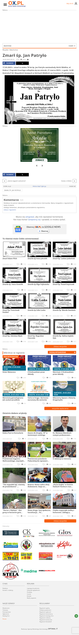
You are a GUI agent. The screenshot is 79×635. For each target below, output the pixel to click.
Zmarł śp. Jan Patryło (12, 190)
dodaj (57, 352)
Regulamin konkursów (46, 620)
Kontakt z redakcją (8, 590)
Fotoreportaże (7, 612)
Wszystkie (38, 46)
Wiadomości (6, 608)
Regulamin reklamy (45, 618)
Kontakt (29, 596)
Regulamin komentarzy (46, 614)
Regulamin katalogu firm (46, 616)
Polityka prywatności (45, 610)
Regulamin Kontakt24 (46, 622)
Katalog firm (6, 616)
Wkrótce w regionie (14, 353)
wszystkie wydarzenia (60, 408)
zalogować (29, 217)
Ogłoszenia (6, 614)
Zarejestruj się (34, 219)
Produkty (29, 592)
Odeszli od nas (14, 50)
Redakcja (5, 588)
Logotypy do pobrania (33, 588)
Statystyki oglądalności (33, 590)
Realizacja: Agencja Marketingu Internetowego (39, 629)
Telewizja (5, 610)
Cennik (29, 594)
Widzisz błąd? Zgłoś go (39, 186)
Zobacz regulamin (10, 210)
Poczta (4, 619)
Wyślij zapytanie (31, 598)
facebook (8, 63)
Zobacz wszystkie (60, 346)
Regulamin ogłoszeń (45, 612)
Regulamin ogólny (45, 608)
